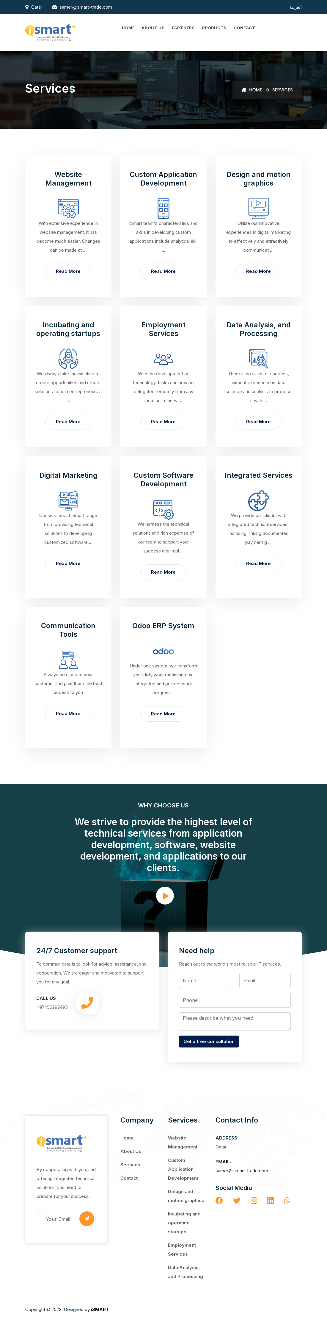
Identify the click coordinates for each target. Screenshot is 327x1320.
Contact (244, 27)
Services (130, 1165)
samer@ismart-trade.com (242, 1170)
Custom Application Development (183, 1169)
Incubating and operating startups (184, 1223)
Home (128, 27)
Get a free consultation (209, 1041)
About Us (153, 27)
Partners (183, 27)
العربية (296, 7)
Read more (68, 271)
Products (214, 27)
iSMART (100, 1309)
